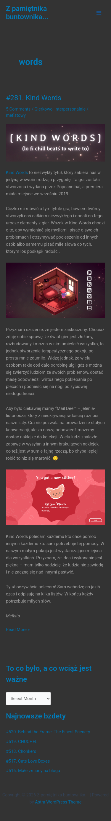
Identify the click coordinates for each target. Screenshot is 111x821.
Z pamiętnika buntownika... (27, 12)
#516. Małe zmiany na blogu (33, 770)
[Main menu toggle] (99, 13)
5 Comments (18, 109)
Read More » (18, 629)
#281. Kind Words (33, 98)
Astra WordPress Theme (58, 802)
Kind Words (17, 172)
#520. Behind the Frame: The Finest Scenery (48, 731)
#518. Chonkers (21, 751)
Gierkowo (44, 109)
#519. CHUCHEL (21, 741)
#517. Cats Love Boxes (28, 761)
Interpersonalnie (70, 109)
